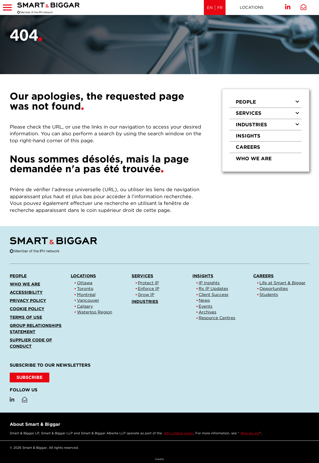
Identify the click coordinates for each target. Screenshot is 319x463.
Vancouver (88, 300)
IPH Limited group (178, 433)
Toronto (85, 288)
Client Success (213, 294)
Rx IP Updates (213, 288)
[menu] (265, 130)
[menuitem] (266, 102)
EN (210, 7)
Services (267, 113)
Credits (159, 459)
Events (205, 306)
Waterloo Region (94, 311)
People (267, 102)
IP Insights (209, 282)
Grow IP (146, 294)
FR (220, 7)
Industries (267, 125)
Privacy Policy (28, 300)
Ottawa (84, 282)
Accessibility (26, 292)
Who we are (254, 158)
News (204, 300)
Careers (248, 147)
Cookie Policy (27, 308)
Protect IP (148, 282)
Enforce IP (148, 288)
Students (268, 294)
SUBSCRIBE (29, 377)
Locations (251, 7)
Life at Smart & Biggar (282, 282)
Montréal (86, 294)
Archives (207, 311)
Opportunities (273, 288)
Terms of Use (26, 317)
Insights (248, 136)
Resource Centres (217, 317)
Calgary (85, 306)
